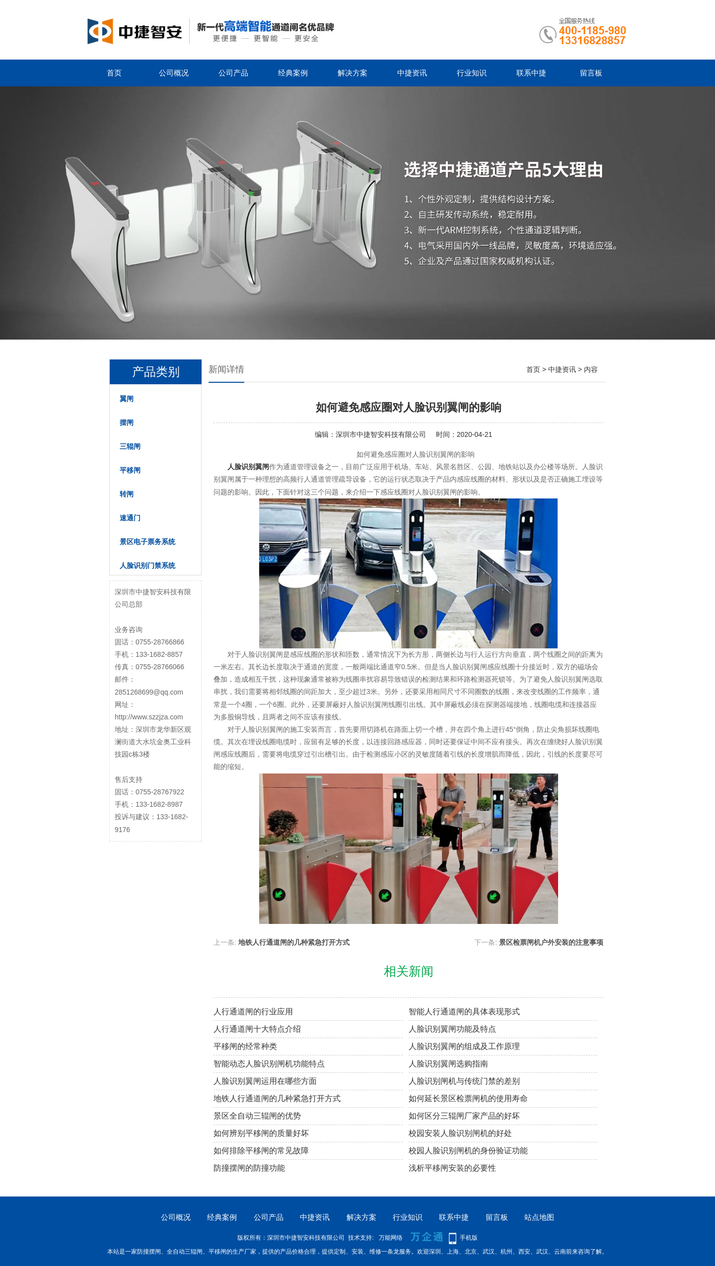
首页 (114, 73)
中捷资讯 (412, 73)
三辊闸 (130, 446)
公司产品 (233, 73)
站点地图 (539, 1217)
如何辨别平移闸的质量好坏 (261, 1133)
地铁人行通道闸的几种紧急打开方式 (294, 942)
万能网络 (391, 1237)
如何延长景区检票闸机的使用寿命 (468, 1098)
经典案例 (293, 73)
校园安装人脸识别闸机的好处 (460, 1133)
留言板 (591, 73)
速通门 (130, 518)
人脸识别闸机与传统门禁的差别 (464, 1081)
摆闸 (127, 422)
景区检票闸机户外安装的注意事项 (551, 942)
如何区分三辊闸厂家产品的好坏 (464, 1116)
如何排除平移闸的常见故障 (261, 1150)
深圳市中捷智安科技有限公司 (381, 434)
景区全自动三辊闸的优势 (257, 1116)
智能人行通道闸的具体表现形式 (464, 1011)
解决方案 (352, 73)
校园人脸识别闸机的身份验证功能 (468, 1150)
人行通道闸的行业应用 (253, 1011)
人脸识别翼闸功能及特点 (452, 1029)
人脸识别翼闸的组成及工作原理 (464, 1046)
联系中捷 (531, 73)
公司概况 (174, 73)
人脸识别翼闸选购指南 (448, 1063)
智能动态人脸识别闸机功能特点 (269, 1063)
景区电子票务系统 (147, 542)
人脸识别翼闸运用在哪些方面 (265, 1081)
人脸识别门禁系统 (147, 565)
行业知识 (472, 73)
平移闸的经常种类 (245, 1046)
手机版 (469, 1237)
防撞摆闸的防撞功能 (249, 1168)
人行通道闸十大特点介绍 (257, 1029)
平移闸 (130, 470)
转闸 (127, 494)
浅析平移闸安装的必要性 (452, 1168)
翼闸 (127, 399)
